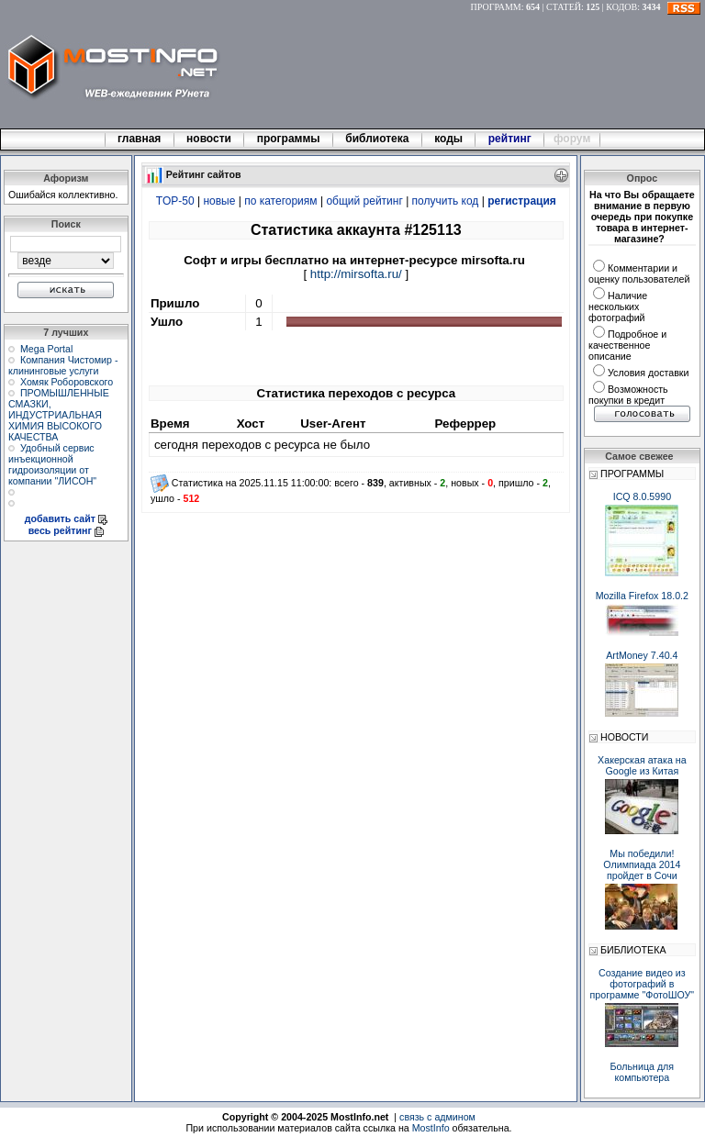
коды (448, 138)
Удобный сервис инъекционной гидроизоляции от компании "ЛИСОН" (52, 464)
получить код (445, 201)
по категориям (280, 201)
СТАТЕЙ (563, 7)
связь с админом (437, 1116)
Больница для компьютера (642, 1072)
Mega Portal (46, 348)
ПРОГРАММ (496, 7)
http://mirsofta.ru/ (356, 274)
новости (209, 138)
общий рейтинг (364, 201)
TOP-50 (175, 201)
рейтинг (511, 138)
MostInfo (431, 1127)
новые (219, 201)
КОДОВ (621, 7)
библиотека (377, 138)
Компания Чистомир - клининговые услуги (63, 365)
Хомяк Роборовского (66, 381)
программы (288, 138)
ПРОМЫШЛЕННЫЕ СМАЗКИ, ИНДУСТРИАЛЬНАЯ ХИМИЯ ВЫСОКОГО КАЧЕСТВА (58, 414)
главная (139, 138)
